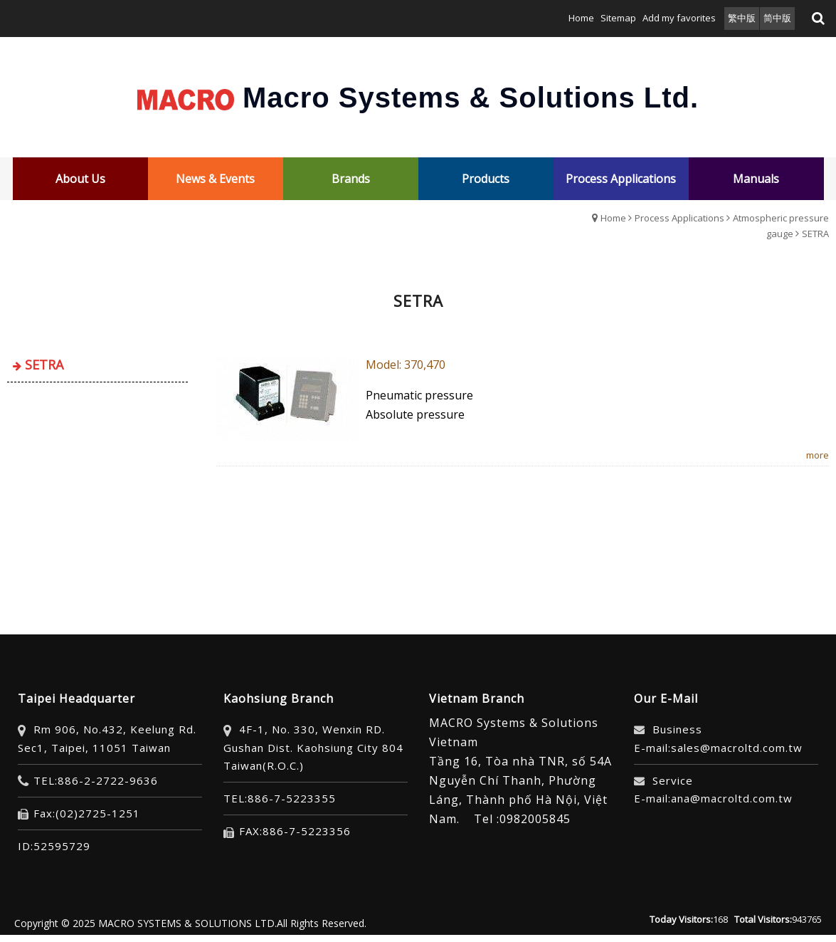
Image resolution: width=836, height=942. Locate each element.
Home (613, 217)
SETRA (815, 233)
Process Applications (679, 217)
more (817, 455)
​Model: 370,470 (405, 364)
